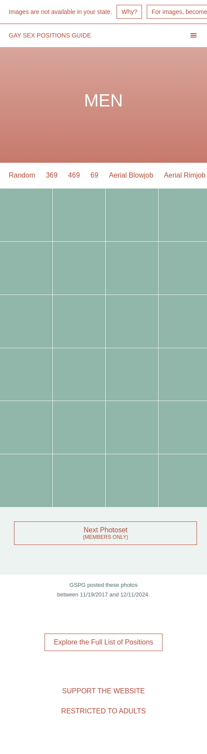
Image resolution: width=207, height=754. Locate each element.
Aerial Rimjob (184, 175)
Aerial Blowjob (131, 175)
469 (74, 175)
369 (52, 175)
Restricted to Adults (103, 711)
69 (94, 175)
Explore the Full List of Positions (103, 642)
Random (22, 175)
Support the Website (103, 691)
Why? (129, 11)
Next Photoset (105, 530)
